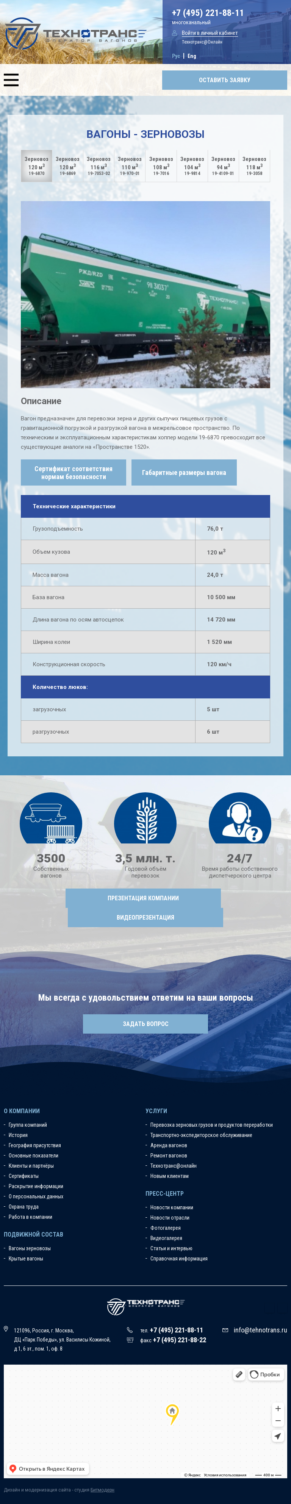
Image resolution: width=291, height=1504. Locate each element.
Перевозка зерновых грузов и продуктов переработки (211, 1125)
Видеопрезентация (145, 917)
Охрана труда (24, 1207)
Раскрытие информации (36, 1186)
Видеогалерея (166, 1238)
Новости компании (171, 1207)
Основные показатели (33, 1156)
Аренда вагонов (168, 1145)
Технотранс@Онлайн (202, 42)
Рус (176, 56)
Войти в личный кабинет (210, 33)
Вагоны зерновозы (30, 1248)
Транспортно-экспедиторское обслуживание (201, 1135)
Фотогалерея (165, 1228)
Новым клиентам (169, 1176)
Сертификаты (24, 1176)
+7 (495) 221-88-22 (179, 1340)
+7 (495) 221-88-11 (208, 13)
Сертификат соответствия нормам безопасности (73, 473)
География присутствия (35, 1145)
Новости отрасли (169, 1218)
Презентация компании (143, 898)
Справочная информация (179, 1259)
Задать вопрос (146, 1024)
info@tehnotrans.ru (260, 1330)
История (18, 1135)
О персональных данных (36, 1196)
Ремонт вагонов (168, 1156)
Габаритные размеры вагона (184, 472)
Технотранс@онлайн (173, 1166)
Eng (192, 56)
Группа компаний (28, 1125)
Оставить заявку (224, 80)
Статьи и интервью (171, 1248)
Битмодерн (102, 1490)
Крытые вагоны (26, 1259)
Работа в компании (30, 1217)
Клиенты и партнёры (31, 1166)
